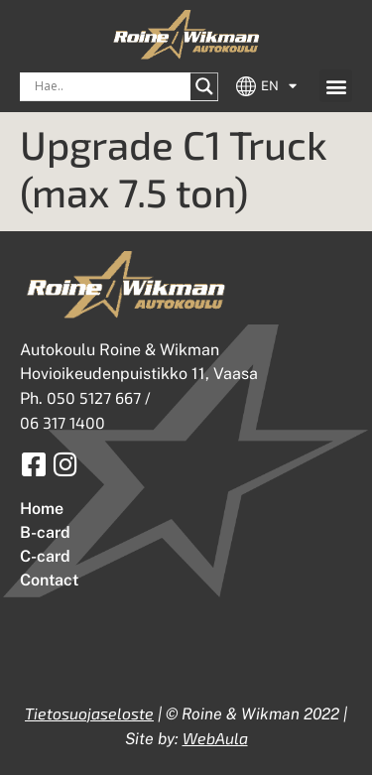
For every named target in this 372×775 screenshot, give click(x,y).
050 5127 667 (94, 397)
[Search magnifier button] (204, 86)
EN (279, 86)
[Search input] (110, 86)
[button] (335, 85)
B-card (45, 532)
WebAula (215, 737)
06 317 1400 (62, 422)
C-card (45, 556)
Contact (49, 580)
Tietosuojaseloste (89, 713)
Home (41, 508)
